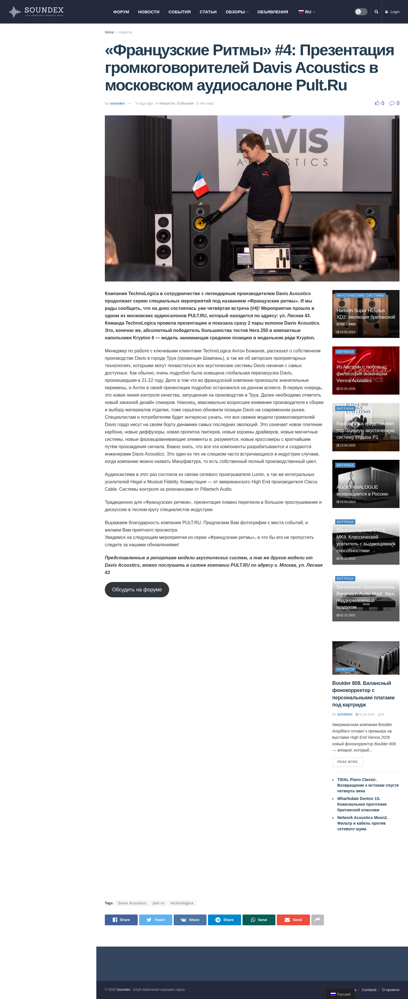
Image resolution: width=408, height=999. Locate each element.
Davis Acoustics (132, 903)
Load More (48, 457)
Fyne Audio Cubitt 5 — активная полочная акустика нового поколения (58, 427)
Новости (149, 11)
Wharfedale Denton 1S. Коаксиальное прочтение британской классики (53, 144)
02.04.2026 (346, 388)
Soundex (123, 990)
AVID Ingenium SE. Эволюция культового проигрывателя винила (57, 268)
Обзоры (235, 11)
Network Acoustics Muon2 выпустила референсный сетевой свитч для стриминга (57, 395)
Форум (121, 11)
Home (109, 32)
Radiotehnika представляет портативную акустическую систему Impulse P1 (366, 430)
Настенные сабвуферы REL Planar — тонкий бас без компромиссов (55, 362)
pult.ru (158, 903)
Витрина (345, 352)
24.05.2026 (346, 332)
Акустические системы (360, 295)
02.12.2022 (346, 615)
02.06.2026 (365, 714)
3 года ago (144, 103)
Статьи (208, 11)
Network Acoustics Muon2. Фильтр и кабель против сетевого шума (362, 823)
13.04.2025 (346, 445)
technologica (182, 903)
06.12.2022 (346, 558)
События (180, 11)
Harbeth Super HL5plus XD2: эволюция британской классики (366, 317)
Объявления (272, 11)
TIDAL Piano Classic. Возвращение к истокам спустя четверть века (58, 75)
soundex (117, 103)
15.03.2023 (346, 501)
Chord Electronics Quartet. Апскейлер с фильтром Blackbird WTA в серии (60, 206)
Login (392, 12)
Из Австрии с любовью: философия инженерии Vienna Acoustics (362, 373)
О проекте (391, 990)
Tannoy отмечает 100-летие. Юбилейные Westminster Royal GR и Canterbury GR (58, 330)
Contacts (369, 990)
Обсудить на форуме (137, 589)
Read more (348, 761)
